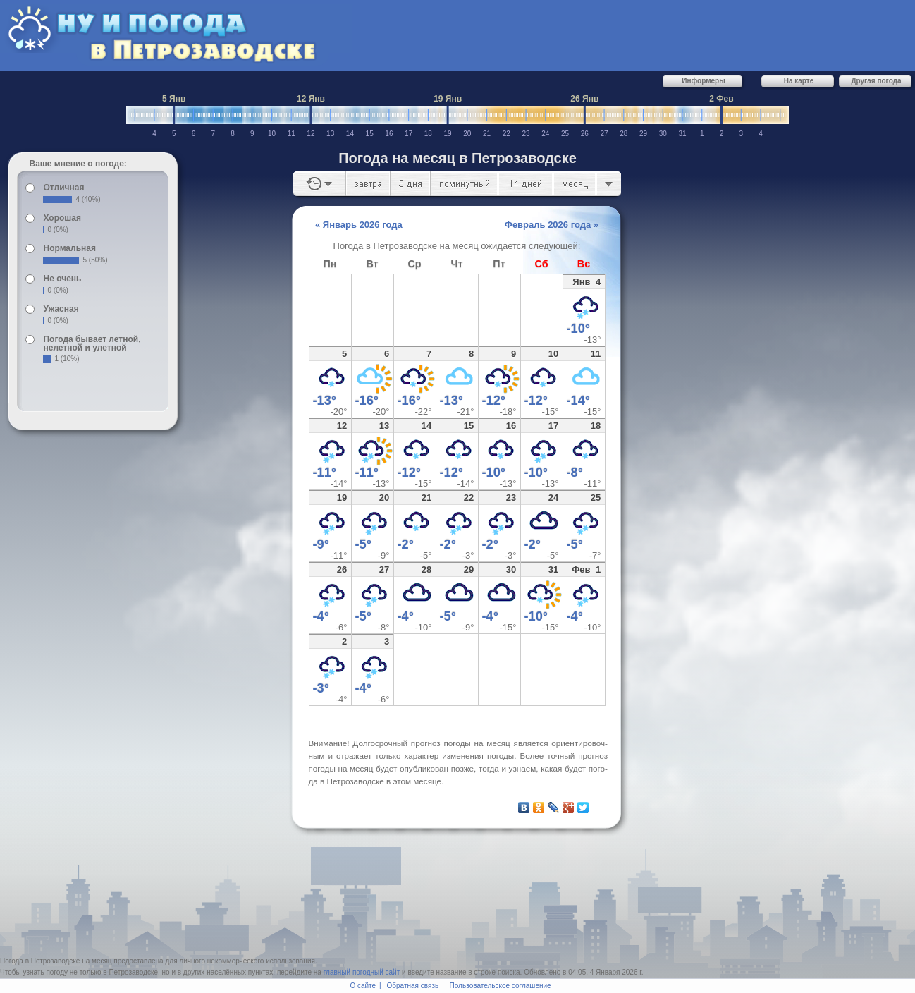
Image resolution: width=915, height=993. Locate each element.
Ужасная (60, 309)
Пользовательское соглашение (500, 985)
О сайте (363, 985)
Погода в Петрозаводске (40, 961)
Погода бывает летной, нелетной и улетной (91, 343)
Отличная (63, 188)
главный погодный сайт (362, 972)
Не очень (62, 279)
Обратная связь (413, 985)
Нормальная (69, 248)
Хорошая (62, 218)
